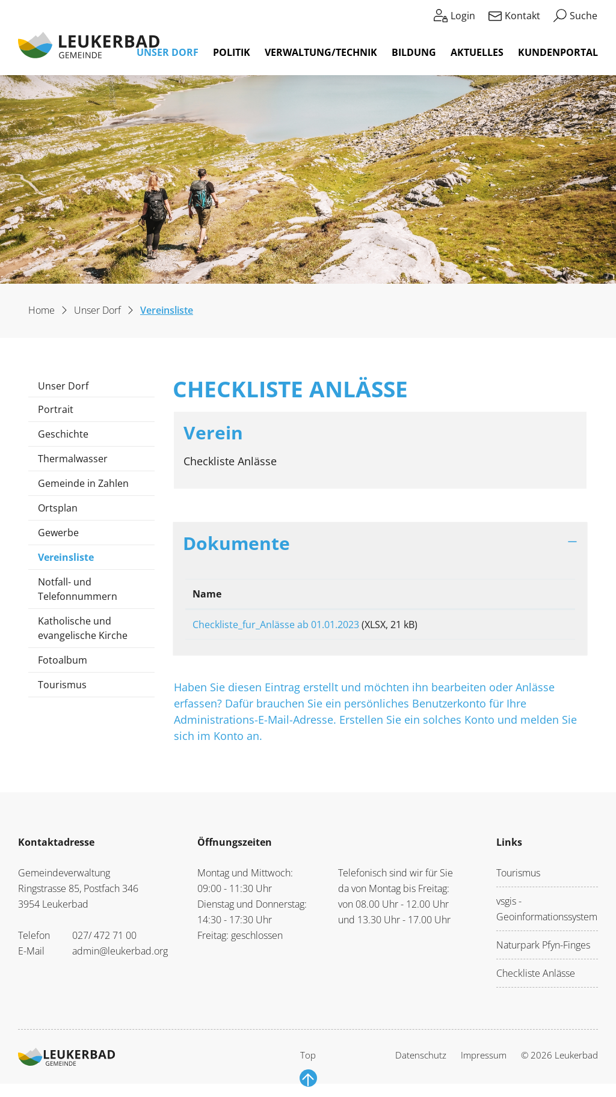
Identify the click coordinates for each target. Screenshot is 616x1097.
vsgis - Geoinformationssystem (546, 913)
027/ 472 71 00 (104, 939)
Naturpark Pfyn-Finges (543, 949)
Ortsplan (58, 508)
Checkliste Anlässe (535, 977)
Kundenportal (558, 52)
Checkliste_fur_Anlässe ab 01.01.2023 (275, 624)
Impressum (484, 1059)
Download (534, 626)
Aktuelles (477, 52)
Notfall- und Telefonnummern (77, 589)
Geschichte (63, 434)
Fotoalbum (62, 660)
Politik (231, 52)
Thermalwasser (73, 458)
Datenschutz (420, 1059)
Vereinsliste (73, 560)
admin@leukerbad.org (120, 955)
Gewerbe (58, 532)
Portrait (55, 409)
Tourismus (62, 684)
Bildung (414, 52)
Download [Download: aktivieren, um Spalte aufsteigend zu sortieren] (524, 593)
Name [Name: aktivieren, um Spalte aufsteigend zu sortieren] (206, 593)
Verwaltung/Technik (321, 52)
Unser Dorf (168, 52)
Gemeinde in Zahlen (83, 483)
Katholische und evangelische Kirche (83, 628)
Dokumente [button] (236, 542)
